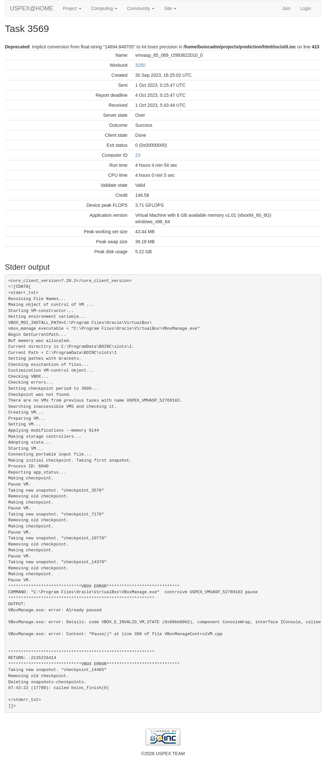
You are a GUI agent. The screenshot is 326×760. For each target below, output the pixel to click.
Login (305, 8)
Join (286, 8)
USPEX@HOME (31, 8)
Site (170, 8)
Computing (104, 8)
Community (140, 8)
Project (72, 8)
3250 (140, 65)
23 (138, 155)
